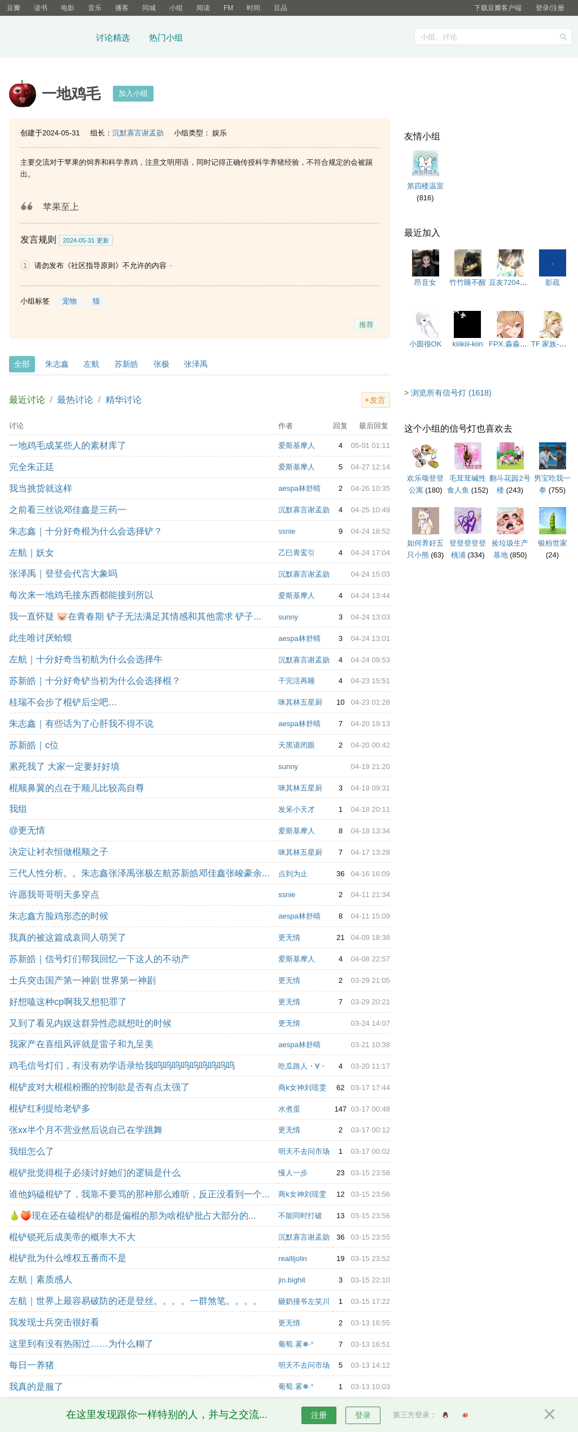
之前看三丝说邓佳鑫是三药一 (67, 510)
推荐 (366, 324)
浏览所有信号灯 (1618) (451, 392)
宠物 (69, 301)
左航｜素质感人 (40, 1279)
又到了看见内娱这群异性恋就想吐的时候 (90, 1023)
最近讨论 (27, 400)
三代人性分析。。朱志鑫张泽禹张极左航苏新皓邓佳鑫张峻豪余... (139, 873)
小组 (176, 8)
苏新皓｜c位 (34, 745)
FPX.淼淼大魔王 (515, 344)
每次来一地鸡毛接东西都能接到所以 (81, 595)
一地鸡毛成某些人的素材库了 (67, 445)
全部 (22, 363)
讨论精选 (113, 37)
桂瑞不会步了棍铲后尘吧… (63, 702)
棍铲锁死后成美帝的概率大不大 (72, 1237)
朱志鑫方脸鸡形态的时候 (58, 916)
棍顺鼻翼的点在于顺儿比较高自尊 (76, 788)
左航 (91, 363)
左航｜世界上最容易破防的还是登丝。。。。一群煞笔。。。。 (135, 1301)
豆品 (280, 8)
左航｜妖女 (31, 552)
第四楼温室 (425, 186)
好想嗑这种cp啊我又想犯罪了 (68, 1002)
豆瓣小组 (48, 38)
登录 (363, 1415)
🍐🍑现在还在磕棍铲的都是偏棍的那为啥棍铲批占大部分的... (132, 1215)
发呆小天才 (296, 809)
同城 (149, 8)
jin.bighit (291, 1280)
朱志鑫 (57, 363)
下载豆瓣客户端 (498, 8)
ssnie (286, 531)
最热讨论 (75, 400)
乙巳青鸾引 (296, 552)
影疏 (552, 282)
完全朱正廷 (31, 467)
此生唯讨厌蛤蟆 (40, 638)
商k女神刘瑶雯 (302, 1087)
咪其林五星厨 (300, 702)
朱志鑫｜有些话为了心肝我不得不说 (81, 723)
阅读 (203, 8)
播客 (122, 8)
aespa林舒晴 (299, 488)
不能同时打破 (300, 1215)
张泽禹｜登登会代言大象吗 (63, 573)
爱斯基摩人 (296, 445)
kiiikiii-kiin (467, 344)
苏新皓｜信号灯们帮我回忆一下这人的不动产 (99, 959)
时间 (253, 8)
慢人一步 (293, 1173)
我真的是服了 (36, 1386)
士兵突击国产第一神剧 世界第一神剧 (82, 980)
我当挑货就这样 (40, 488)
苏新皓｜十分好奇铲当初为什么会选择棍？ (95, 681)
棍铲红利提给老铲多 (49, 1108)
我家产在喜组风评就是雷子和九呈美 (81, 1044)
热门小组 (166, 37)
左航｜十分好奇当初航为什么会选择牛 (86, 659)
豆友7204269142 (516, 282)
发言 (378, 400)
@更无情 (27, 830)
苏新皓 (126, 363)
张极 (161, 363)
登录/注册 (550, 8)
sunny (288, 617)
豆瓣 (13, 8)
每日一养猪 (31, 1365)
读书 (40, 8)
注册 (319, 1415)
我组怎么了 (31, 1151)
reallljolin (292, 1258)
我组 (18, 809)
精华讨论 (124, 400)
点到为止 (293, 873)
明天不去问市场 (304, 1151)
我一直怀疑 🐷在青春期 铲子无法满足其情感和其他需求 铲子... (135, 616)
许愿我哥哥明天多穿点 (54, 894)
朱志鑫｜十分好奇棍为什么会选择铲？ (86, 531)
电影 (68, 8)
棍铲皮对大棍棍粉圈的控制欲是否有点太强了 (99, 1087)
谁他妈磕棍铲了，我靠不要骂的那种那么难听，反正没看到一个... (139, 1194)
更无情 (289, 937)
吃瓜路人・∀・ (302, 1066)
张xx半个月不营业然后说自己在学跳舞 (86, 1130)
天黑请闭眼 (296, 745)
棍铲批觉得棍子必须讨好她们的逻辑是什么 (95, 1173)
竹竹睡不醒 (467, 282)
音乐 (95, 8)
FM (228, 8)
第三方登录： (415, 1415)
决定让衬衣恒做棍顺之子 (58, 851)
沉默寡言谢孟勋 (138, 133)
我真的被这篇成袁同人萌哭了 (67, 937)
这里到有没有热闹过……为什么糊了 (81, 1343)
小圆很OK (425, 344)
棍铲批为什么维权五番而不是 (67, 1258)
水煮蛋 (289, 1109)
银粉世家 (552, 543)
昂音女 (425, 282)
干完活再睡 (296, 681)
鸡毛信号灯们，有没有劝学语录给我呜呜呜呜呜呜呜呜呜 (122, 1065)
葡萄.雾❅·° (295, 1344)
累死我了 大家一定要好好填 (64, 766)
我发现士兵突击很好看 (54, 1322)
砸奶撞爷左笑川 (304, 1301)
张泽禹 (196, 363)
